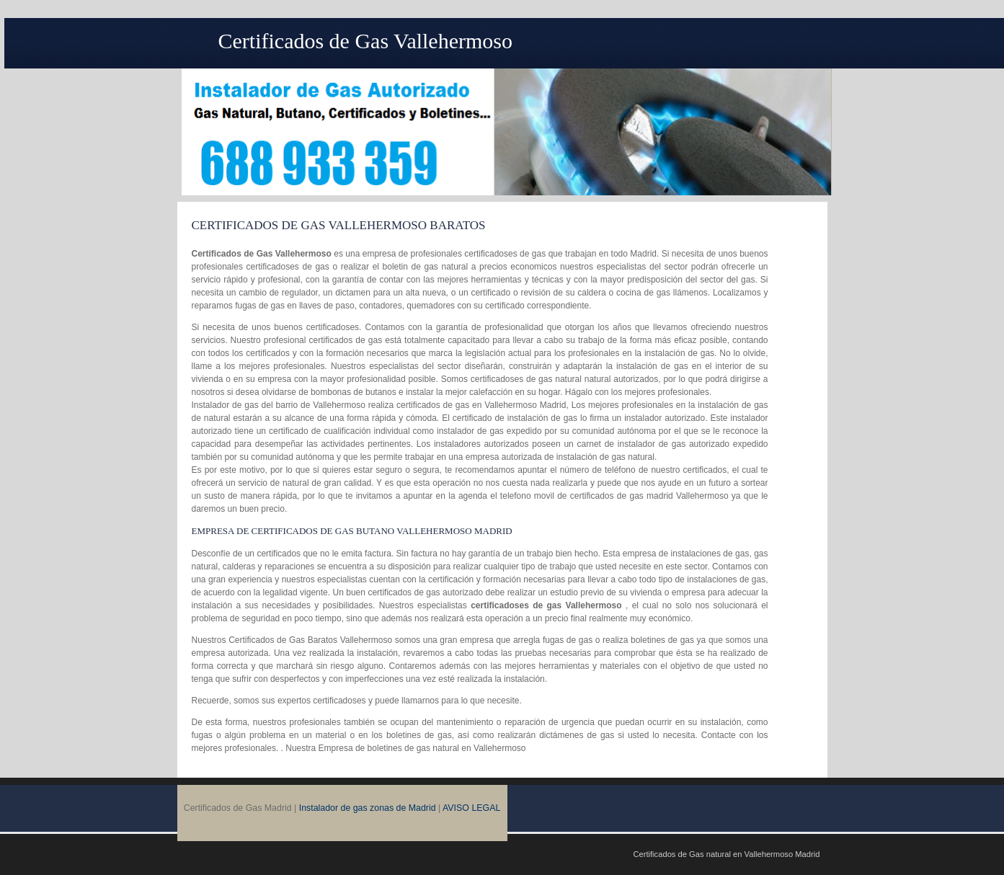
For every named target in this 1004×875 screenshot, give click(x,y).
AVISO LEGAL (471, 808)
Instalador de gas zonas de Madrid (367, 808)
